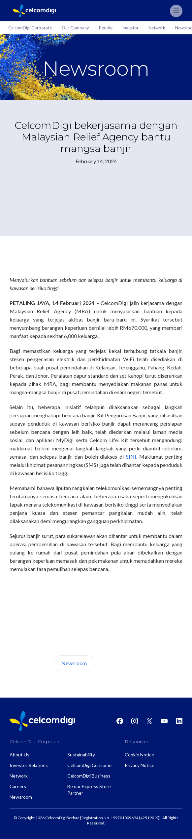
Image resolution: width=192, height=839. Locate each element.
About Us (120, 663)
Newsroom (74, 663)
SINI (131, 456)
